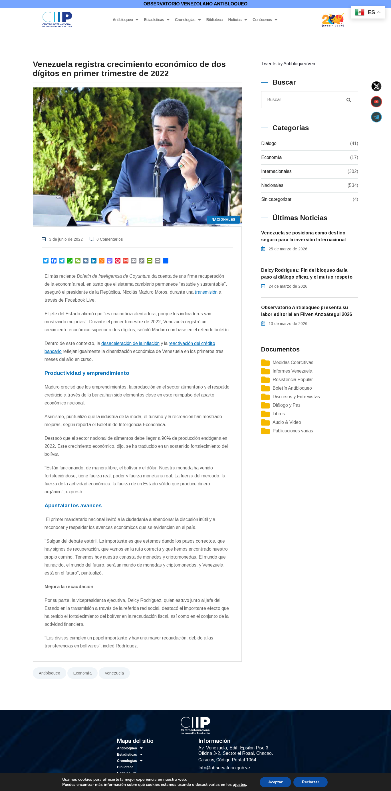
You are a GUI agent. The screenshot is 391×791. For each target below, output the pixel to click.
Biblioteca (214, 19)
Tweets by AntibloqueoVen (288, 63)
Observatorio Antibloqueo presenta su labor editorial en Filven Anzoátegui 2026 (306, 311)
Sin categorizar (276, 199)
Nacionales (272, 185)
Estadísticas (156, 20)
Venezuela (114, 673)
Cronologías (188, 20)
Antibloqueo (125, 20)
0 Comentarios (109, 239)
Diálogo (269, 143)
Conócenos (265, 20)
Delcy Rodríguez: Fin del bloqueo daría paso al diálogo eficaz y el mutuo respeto (306, 273)
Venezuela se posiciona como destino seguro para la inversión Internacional (303, 236)
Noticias (237, 20)
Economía (82, 673)
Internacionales (276, 171)
